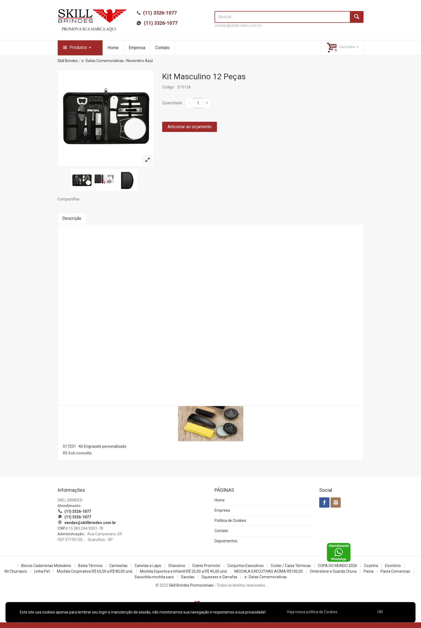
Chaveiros (176, 566)
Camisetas (118, 566)
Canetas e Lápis (148, 566)
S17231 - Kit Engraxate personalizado (94, 446)
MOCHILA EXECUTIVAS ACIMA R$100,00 (268, 571)
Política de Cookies (230, 520)
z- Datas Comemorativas (102, 61)
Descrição (71, 218)
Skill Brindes (67, 61)
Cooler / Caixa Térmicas (291, 566)
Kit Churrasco (16, 571)
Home (113, 47)
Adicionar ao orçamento (190, 126)
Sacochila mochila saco (154, 577)
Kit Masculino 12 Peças (204, 76)
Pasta (368, 571)
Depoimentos (226, 541)
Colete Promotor (206, 566)
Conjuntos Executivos (245, 566)
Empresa (137, 47)
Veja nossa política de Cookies (312, 612)
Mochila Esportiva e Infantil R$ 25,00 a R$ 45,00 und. (183, 571)
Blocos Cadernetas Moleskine (46, 566)
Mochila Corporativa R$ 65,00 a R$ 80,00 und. (95, 571)
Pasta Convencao (395, 571)
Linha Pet (42, 571)
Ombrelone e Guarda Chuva (333, 571)
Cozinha (371, 566)
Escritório (393, 566)
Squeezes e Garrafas (219, 577)
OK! (380, 612)
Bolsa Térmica (90, 566)
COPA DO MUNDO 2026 (337, 566)
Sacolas (187, 577)
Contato (162, 47)
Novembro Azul (139, 61)
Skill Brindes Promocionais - (192, 585)
